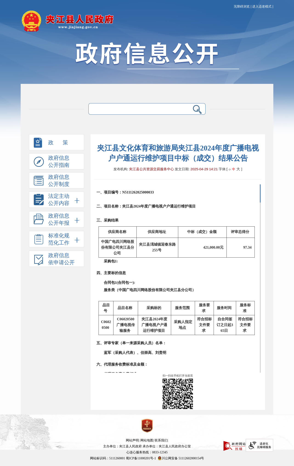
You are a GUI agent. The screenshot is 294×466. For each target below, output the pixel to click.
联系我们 (161, 440)
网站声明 (132, 440)
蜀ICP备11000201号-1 (141, 458)
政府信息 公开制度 (51, 181)
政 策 (51, 144)
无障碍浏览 (242, 6)
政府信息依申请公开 (54, 260)
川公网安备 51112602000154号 (181, 458)
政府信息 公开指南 (51, 162)
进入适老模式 (261, 6)
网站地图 (146, 440)
